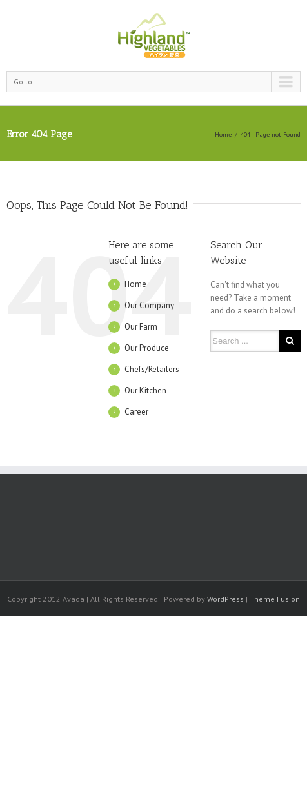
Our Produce (146, 347)
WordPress (225, 599)
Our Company (149, 305)
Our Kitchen (145, 390)
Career (136, 411)
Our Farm (140, 326)
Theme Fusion (275, 599)
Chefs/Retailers (151, 369)
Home (223, 134)
